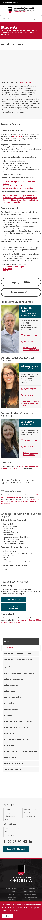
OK (7, 916)
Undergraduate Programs (18, 32)
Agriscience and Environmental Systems (19, 673)
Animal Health (9, 691)
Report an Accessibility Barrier (30, 898)
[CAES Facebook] (4, 842)
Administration (10, 816)
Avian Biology (9, 703)
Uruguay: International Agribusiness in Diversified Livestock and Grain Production (20, 197)
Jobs (6, 819)
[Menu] (39, 19)
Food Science (9, 733)
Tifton (21, 82)
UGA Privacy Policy (30, 891)
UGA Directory (11, 891)
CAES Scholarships (13, 599)
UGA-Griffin (7, 271)
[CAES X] (9, 842)
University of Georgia (10, 2)
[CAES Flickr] (20, 842)
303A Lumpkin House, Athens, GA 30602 (29, 454)
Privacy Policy (28, 813)
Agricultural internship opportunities (18, 188)
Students (4, 32)
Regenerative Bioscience (13, 763)
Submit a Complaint (30, 894)
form (16, 910)
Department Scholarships (13, 607)
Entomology (8, 715)
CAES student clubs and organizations (18, 186)
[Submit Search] (34, 19)
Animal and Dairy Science (13, 679)
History (7, 813)
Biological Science (11, 709)
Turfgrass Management (13, 769)
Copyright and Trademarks (30, 888)
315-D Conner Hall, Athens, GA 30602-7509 (30, 349)
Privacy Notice (8, 907)
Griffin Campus (10, 835)
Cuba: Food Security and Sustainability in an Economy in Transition (20, 201)
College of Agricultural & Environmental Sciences (19, 30)
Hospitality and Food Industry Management (20, 751)
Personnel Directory (30, 809)
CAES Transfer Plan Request (14, 266)
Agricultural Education (12, 667)
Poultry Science (10, 757)
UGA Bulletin (17, 136)
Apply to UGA (21, 282)
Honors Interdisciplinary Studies (16, 739)
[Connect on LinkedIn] (30, 842)
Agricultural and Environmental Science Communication (18, 660)
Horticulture (9, 745)
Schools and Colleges (12, 888)
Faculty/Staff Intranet (16, 849)
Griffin (28, 82)
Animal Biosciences (11, 685)
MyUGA (11, 894)
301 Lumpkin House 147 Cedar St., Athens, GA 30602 (30, 403)
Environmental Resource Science (16, 727)
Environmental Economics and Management (20, 721)
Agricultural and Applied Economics (17, 653)
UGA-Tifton (7, 269)
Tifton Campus (10, 832)
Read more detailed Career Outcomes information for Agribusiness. (20, 501)
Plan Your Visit (21, 292)
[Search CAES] (15, 19)
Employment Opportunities (12, 898)
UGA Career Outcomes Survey (20, 496)
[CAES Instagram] (14, 842)
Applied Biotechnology (13, 697)
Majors (32, 32)
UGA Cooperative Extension (14, 829)
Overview (8, 809)
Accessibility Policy (30, 816)
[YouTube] (25, 842)
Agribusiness (5, 34)
